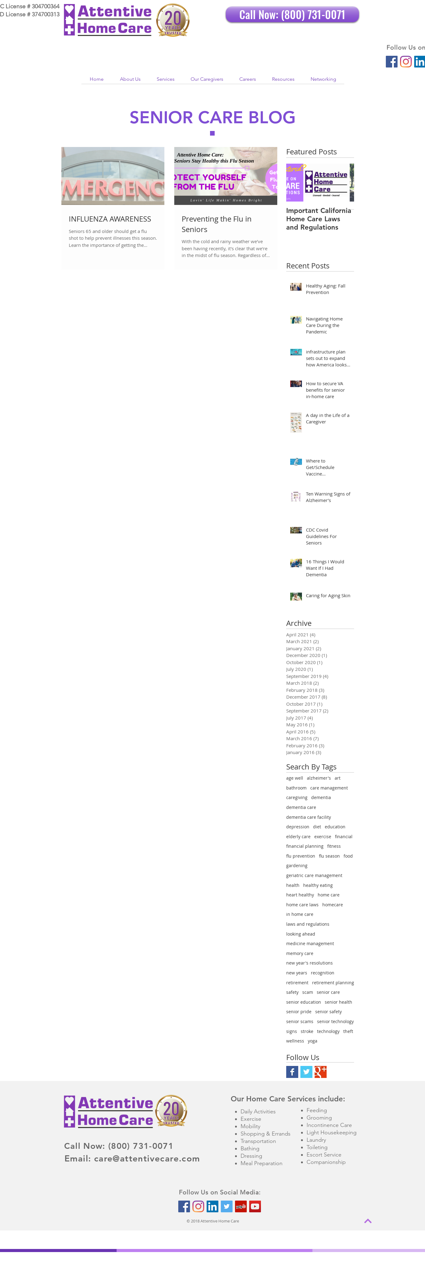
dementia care (301, 807)
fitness (334, 846)
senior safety (328, 1011)
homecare (332, 905)
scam (307, 992)
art (337, 778)
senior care (328, 992)
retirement (297, 982)
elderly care (298, 836)
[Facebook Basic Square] (292, 1072)
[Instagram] (406, 61)
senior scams (299, 1021)
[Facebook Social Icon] (392, 61)
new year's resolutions (309, 963)
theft (348, 1031)
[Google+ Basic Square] (321, 1072)
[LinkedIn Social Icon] (212, 1206)
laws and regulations (307, 924)
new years (296, 973)
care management (329, 788)
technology (328, 1031)
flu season (329, 856)
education (335, 827)
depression (297, 827)
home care (329, 895)
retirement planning (333, 982)
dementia (321, 797)
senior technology (335, 1021)
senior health (338, 1002)
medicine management (310, 943)
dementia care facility (308, 817)
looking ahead (300, 934)
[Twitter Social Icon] (227, 1206)
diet (317, 827)
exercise (322, 836)
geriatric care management (314, 875)
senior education (303, 1002)
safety (292, 992)
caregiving (296, 797)
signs (291, 1031)
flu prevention (300, 856)
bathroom (296, 788)
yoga (312, 1041)
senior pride (299, 1011)
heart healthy (300, 895)
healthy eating (318, 885)
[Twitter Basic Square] (306, 1072)
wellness (295, 1041)
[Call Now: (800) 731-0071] (292, 14)
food (348, 856)
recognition (322, 973)
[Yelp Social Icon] (241, 1206)
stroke (307, 1031)
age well (294, 778)
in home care (299, 914)
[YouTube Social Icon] (255, 1206)
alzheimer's (319, 778)
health (292, 885)
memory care (299, 953)
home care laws (302, 905)
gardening (296, 865)
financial (344, 836)
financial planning (305, 846)
